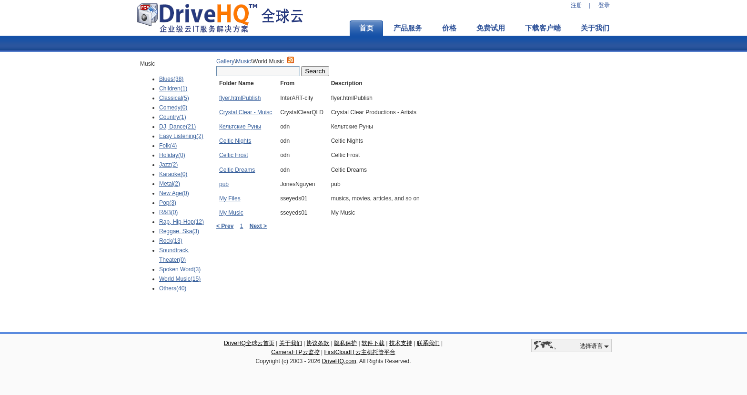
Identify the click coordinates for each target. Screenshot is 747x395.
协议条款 (317, 343)
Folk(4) (168, 145)
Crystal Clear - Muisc (245, 112)
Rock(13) (170, 240)
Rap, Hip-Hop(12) (181, 221)
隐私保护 (345, 343)
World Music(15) (180, 279)
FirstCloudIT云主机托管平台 (359, 352)
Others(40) (172, 288)
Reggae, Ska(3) (179, 231)
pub (224, 184)
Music (243, 61)
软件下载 (373, 343)
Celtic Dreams (237, 170)
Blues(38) (171, 79)
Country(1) (172, 117)
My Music (231, 212)
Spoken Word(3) (180, 269)
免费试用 (490, 28)
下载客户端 (543, 28)
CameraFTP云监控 (295, 352)
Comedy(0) (173, 107)
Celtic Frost (233, 155)
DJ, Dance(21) (177, 126)
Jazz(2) (168, 164)
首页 (366, 28)
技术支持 (400, 343)
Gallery (225, 61)
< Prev (224, 226)
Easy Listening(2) (181, 136)
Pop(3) (167, 202)
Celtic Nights (235, 141)
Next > (258, 226)
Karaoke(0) (173, 174)
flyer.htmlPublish (240, 98)
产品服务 (408, 28)
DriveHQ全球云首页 (249, 343)
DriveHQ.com (339, 361)
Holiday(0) (172, 155)
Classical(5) (174, 98)
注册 (576, 5)
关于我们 (595, 28)
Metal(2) (169, 183)
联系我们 (428, 343)
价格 (449, 28)
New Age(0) (174, 193)
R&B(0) (168, 212)
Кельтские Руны (240, 126)
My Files (230, 198)
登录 (604, 5)
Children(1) (173, 88)
